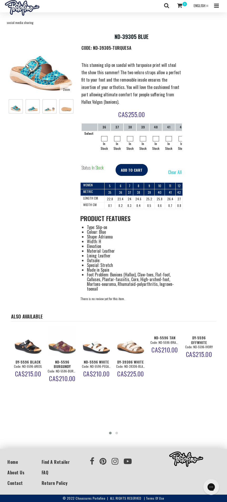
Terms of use (155, 498)
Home (12, 462)
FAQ (45, 472)
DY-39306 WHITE (130, 362)
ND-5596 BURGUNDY (62, 364)
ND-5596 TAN (164, 337)
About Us (15, 472)
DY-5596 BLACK (28, 362)
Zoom (66, 89)
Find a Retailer (56, 462)
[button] (110, 433)
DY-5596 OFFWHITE (199, 340)
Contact (15, 483)
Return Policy (55, 483)
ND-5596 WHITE (96, 362)
